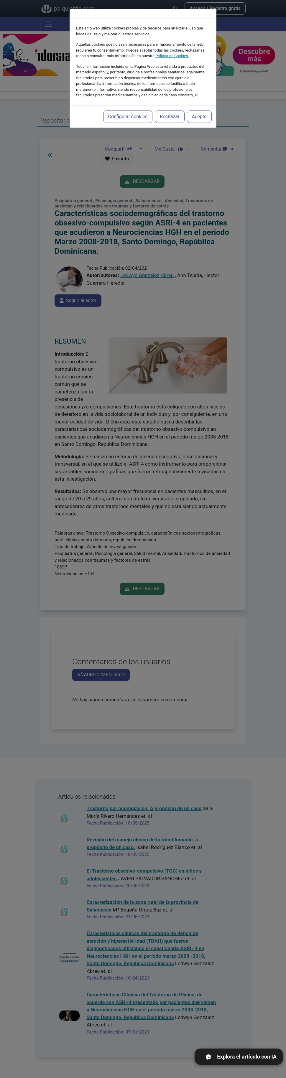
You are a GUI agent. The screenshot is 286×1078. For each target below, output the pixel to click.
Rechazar (169, 115)
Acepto (199, 115)
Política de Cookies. (172, 54)
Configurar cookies (128, 115)
